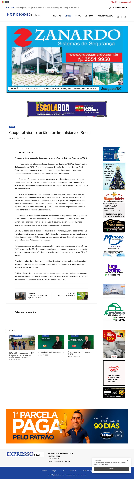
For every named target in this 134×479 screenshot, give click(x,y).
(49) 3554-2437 (53, 459)
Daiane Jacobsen (39, 8)
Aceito (111, 469)
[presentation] (90, 330)
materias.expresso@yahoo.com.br (60, 453)
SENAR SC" (17, 336)
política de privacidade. (101, 464)
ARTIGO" (45, 336)
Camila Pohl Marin (16, 8)
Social (78, 16)
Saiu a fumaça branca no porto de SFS (79, 353)
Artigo (68, 16)
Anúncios (89, 16)
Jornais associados (125, 2)
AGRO (12, 127)
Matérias (57, 16)
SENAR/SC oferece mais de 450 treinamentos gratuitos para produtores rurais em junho (21, 355)
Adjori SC (114, 2)
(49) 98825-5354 (54, 456)
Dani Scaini (28, 8)
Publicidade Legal (105, 16)
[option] (28, 7)
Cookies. (97, 460)
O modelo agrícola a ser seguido (51, 352)
